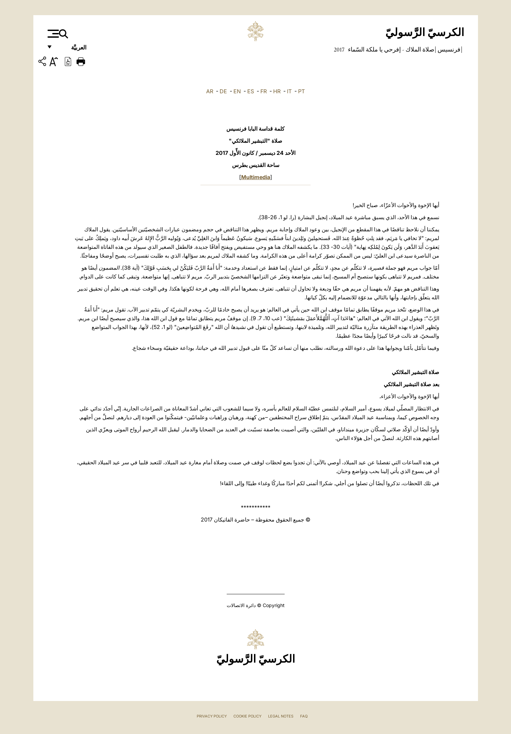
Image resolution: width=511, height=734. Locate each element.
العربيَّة (71, 49)
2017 (339, 49)
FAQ (304, 716)
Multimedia (255, 177)
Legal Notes (280, 716)
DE (223, 91)
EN (237, 91)
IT (289, 91)
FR (263, 91)
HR (277, 91)
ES (250, 91)
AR (209, 91)
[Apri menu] (52, 33)
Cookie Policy (247, 716)
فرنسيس (448, 49)
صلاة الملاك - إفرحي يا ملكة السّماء (390, 49)
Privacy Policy (212, 716)
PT (301, 91)
